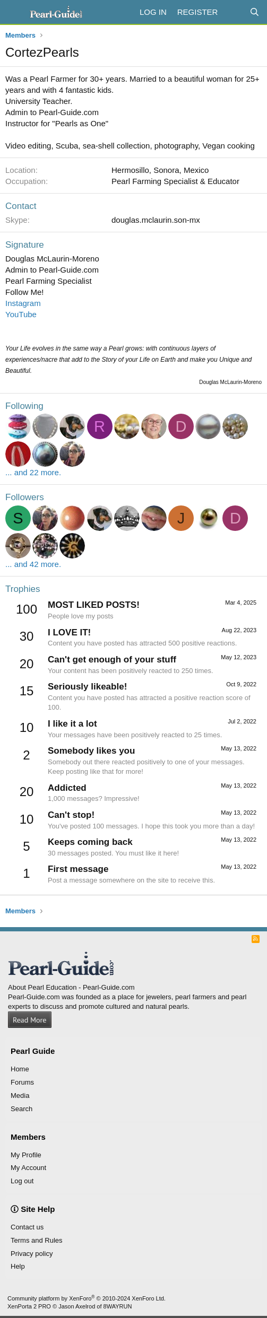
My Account (28, 1168)
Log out (22, 1181)
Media (20, 1095)
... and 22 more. (33, 472)
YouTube (21, 314)
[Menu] (14, 12)
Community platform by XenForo (86, 1298)
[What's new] (233, 12)
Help (18, 1266)
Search (21, 1109)
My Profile (26, 1155)
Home (20, 1069)
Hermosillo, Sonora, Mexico (160, 169)
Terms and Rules (37, 1240)
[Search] (254, 12)
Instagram (23, 303)
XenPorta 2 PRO (29, 1306)
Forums (22, 1082)
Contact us (27, 1227)
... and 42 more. (33, 564)
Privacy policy (32, 1254)
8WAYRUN (118, 1306)
